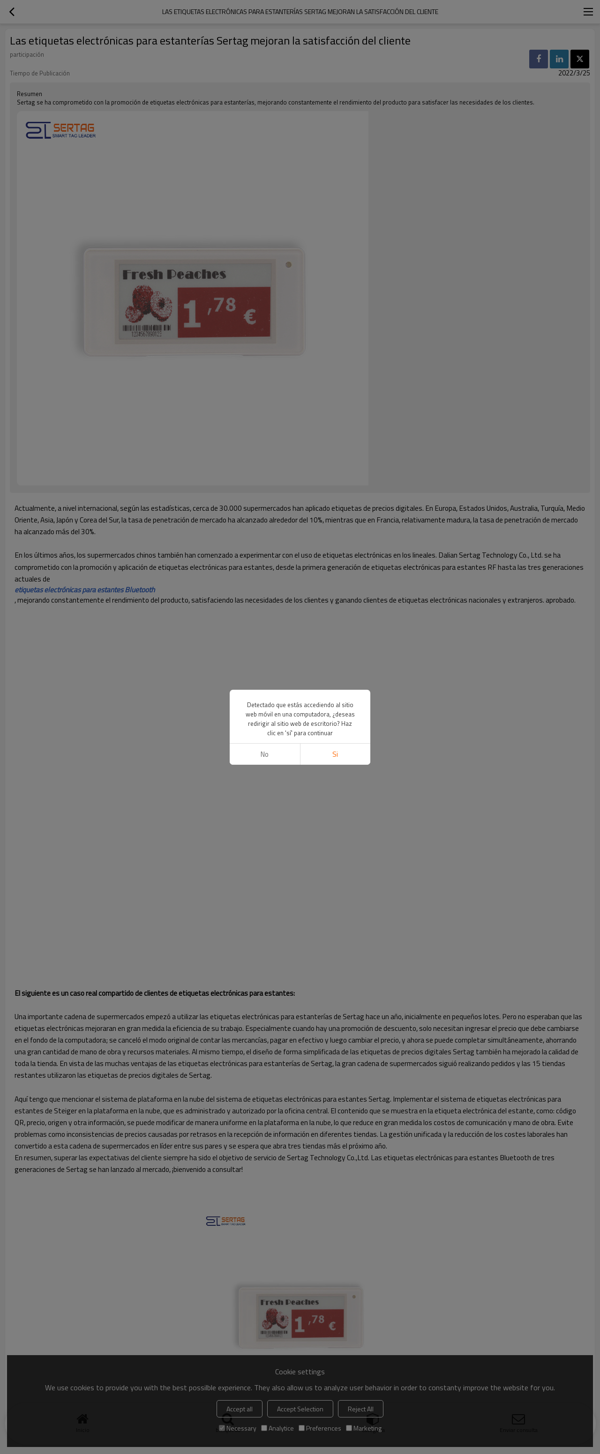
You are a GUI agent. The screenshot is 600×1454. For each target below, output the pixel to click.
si (335, 754)
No (265, 754)
